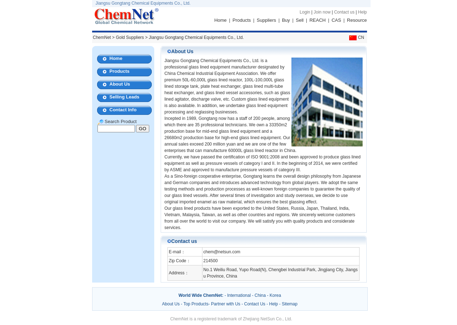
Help (362, 12)
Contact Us (254, 303)
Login (305, 12)
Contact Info (123, 109)
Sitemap (289, 303)
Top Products (196, 303)
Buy (286, 20)
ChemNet (102, 37)
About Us (120, 84)
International (239, 295)
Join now (321, 12)
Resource (357, 20)
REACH (318, 20)
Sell (300, 20)
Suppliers (266, 20)
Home (220, 20)
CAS (336, 20)
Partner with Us (226, 303)
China (260, 295)
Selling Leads (125, 97)
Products (241, 20)
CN (356, 37)
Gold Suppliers (130, 37)
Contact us (344, 12)
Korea (275, 295)
